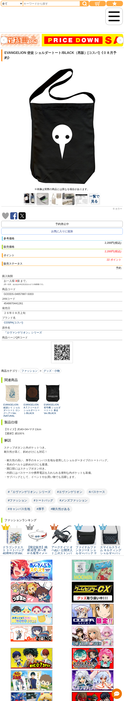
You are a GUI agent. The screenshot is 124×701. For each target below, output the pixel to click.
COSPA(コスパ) (13, 322)
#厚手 (40, 509)
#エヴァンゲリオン (69, 491)
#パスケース (97, 491)
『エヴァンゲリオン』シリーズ (23, 332)
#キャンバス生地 (19, 509)
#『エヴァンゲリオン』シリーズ (29, 491)
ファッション (29, 370)
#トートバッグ (43, 500)
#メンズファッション (74, 500)
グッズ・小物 (51, 370)
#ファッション (17, 500)
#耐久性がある (60, 509)
